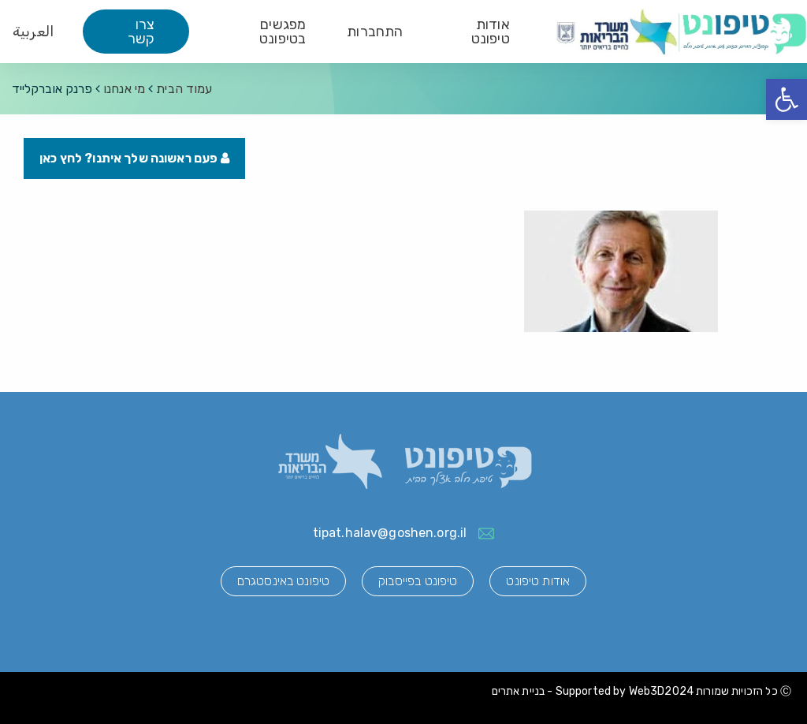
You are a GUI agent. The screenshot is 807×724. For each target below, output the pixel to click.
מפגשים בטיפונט (282, 31)
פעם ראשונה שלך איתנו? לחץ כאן (134, 158)
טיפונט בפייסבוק (417, 580)
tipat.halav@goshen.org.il (390, 532)
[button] (786, 99)
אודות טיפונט (490, 31)
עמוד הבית (184, 88)
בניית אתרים (518, 691)
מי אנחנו (124, 88)
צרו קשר (141, 31)
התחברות (375, 31)
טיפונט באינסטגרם (283, 580)
